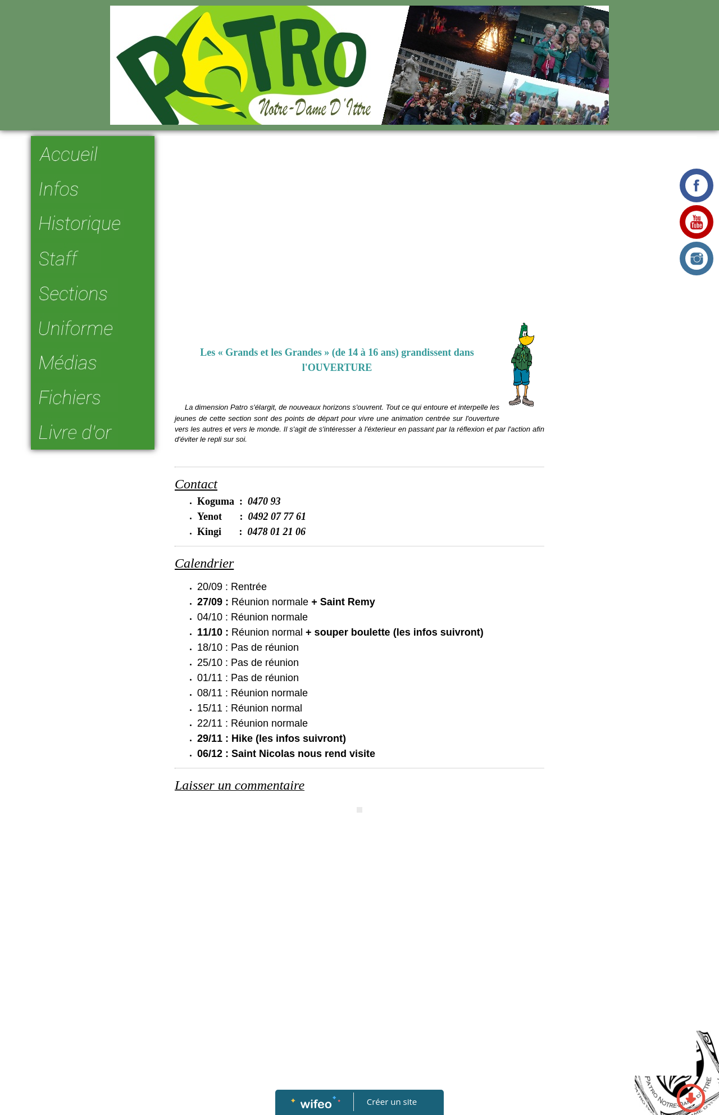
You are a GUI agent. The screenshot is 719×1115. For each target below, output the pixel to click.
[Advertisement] (359, 226)
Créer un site (392, 1101)
